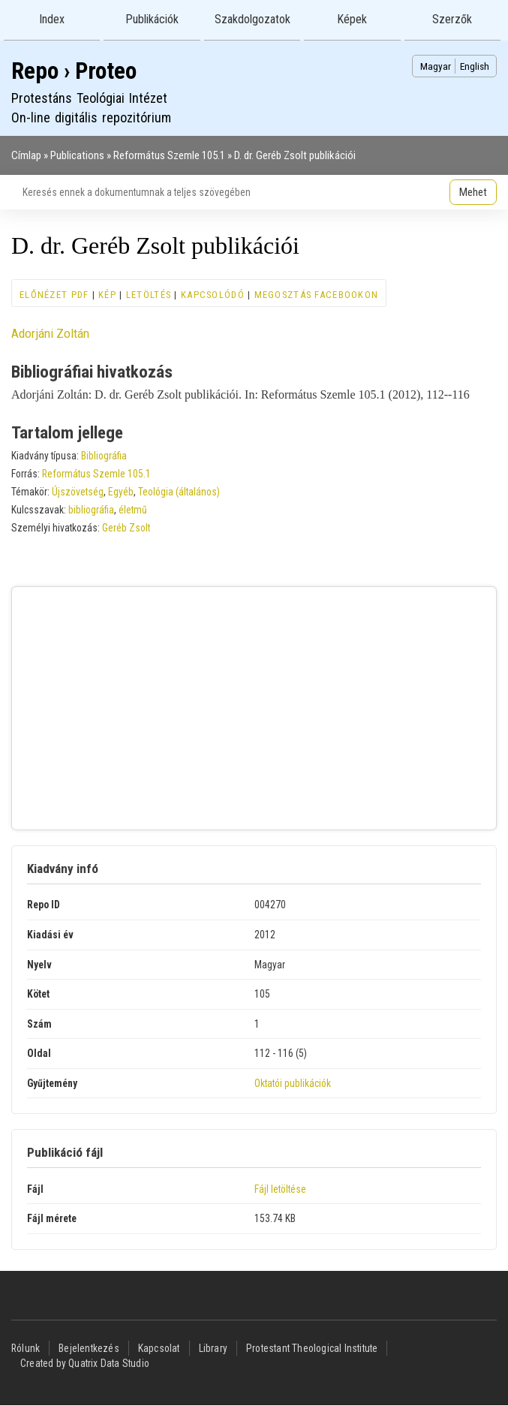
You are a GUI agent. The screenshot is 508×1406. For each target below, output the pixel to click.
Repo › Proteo (74, 71)
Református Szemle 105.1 (169, 155)
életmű (133, 510)
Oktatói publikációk (292, 1083)
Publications (77, 155)
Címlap (26, 155)
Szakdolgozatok (252, 19)
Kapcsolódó (213, 294)
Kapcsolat (159, 1348)
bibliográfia (91, 510)
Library (213, 1348)
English (474, 66)
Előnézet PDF (54, 294)
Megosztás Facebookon (316, 294)
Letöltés (148, 294)
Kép (107, 294)
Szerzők (452, 19)
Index (52, 19)
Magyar (435, 66)
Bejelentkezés (89, 1348)
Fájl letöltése (280, 1189)
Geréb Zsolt (126, 528)
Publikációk (152, 19)
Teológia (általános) (179, 492)
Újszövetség (78, 492)
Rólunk (25, 1348)
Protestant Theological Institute (311, 1348)
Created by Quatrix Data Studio (84, 1363)
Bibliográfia (104, 456)
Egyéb (121, 492)
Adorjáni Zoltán (50, 333)
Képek (352, 19)
